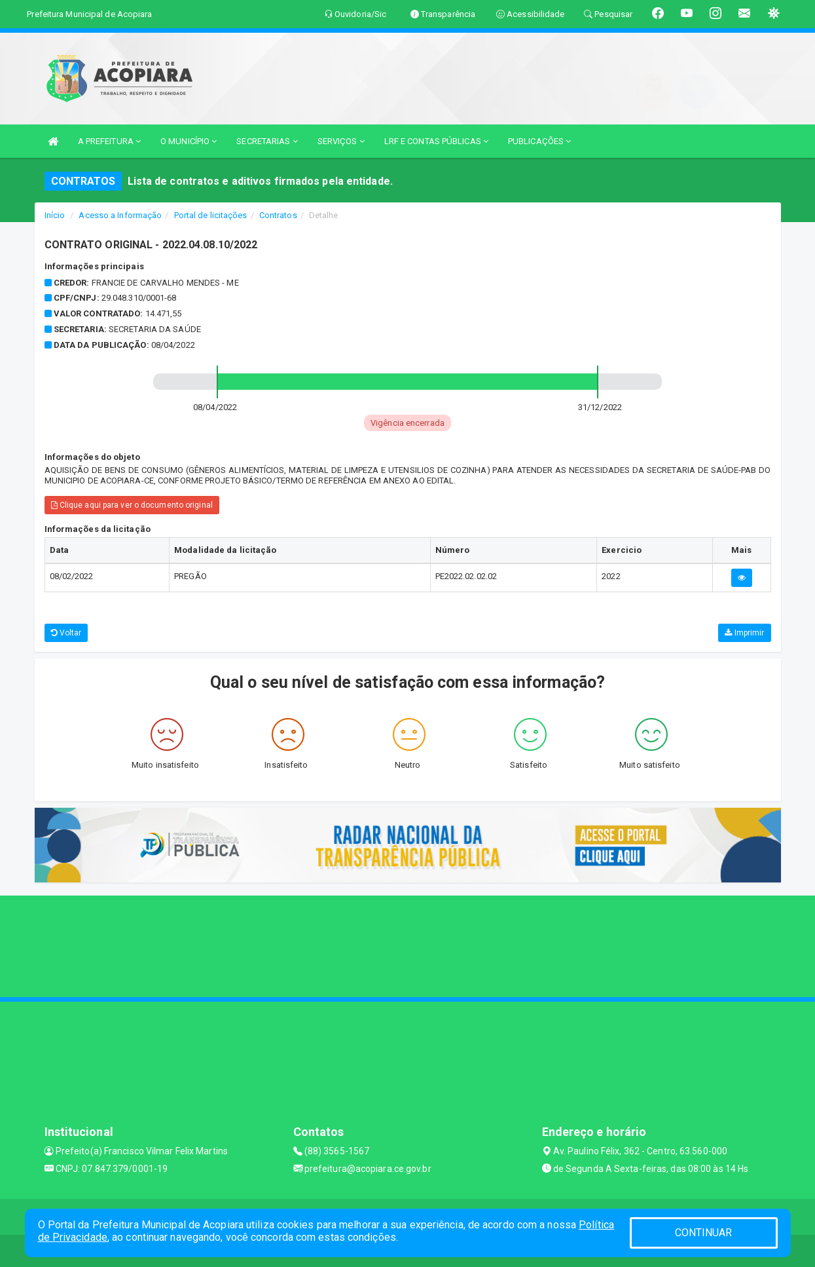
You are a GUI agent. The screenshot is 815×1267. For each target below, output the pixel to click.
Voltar (66, 632)
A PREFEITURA (109, 141)
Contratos (278, 215)
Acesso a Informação (120, 215)
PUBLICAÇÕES (539, 141)
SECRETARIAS (266, 141)
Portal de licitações (210, 215)
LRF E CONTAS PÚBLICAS (436, 141)
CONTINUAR (704, 1232)
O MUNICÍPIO (188, 141)
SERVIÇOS (341, 141)
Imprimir (744, 632)
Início (55, 215)
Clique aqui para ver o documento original (132, 505)
